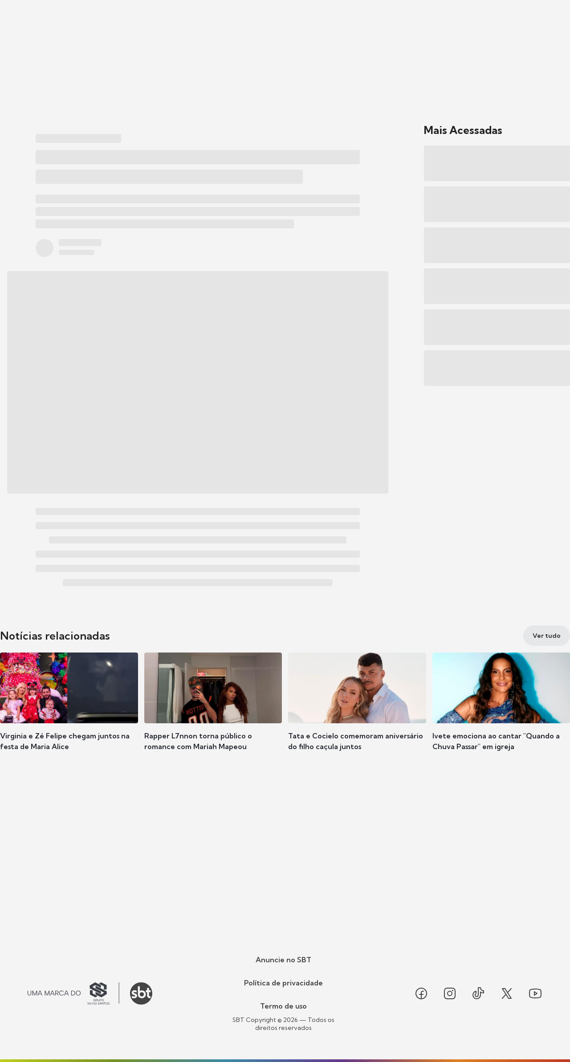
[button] (69, 715)
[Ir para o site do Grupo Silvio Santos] (73, 993)
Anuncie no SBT (283, 959)
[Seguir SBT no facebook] (421, 993)
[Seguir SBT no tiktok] (478, 993)
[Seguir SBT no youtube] (535, 993)
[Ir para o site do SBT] (141, 993)
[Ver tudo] (546, 635)
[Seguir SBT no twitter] (507, 993)
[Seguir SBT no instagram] (450, 993)
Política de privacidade (283, 982)
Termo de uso (283, 1005)
